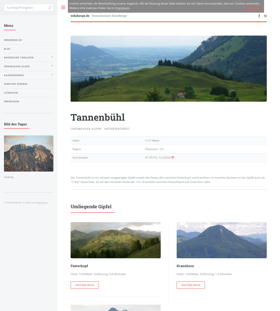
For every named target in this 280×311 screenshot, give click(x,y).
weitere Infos (84, 285)
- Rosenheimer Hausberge (99, 16)
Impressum (122, 8)
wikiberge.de (13, 40)
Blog (7, 48)
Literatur (11, 92)
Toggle (63, 7)
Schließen (253, 8)
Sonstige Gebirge (16, 84)
